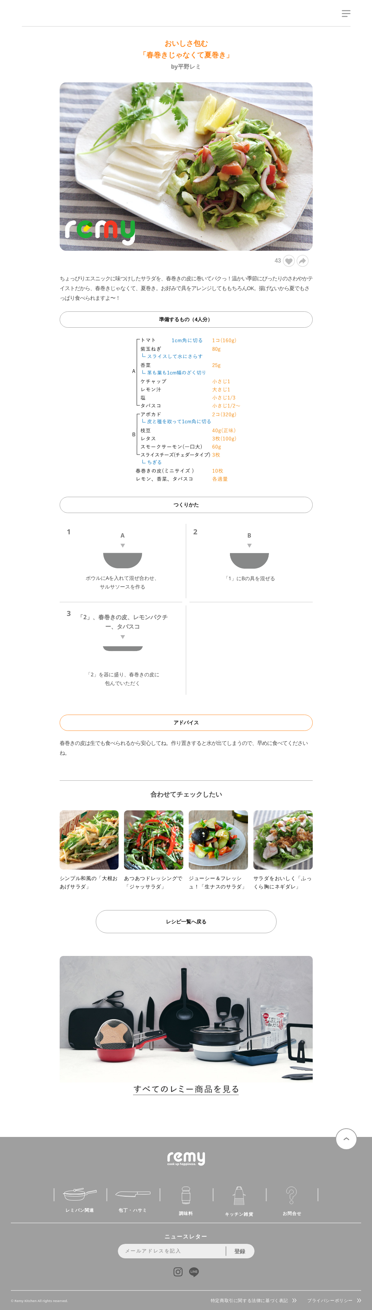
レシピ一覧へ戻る (186, 921)
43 (284, 260)
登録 (239, 1251)
